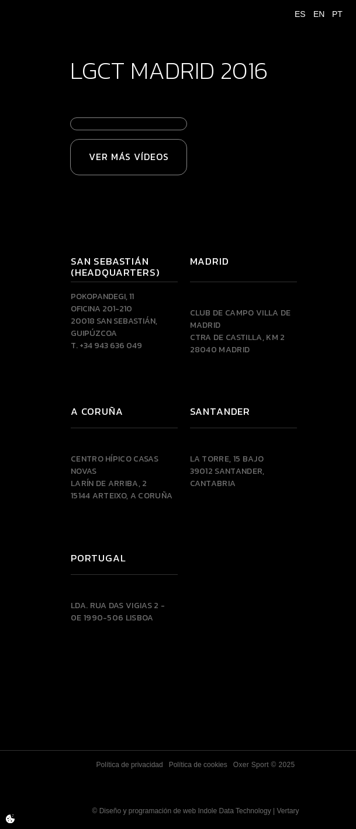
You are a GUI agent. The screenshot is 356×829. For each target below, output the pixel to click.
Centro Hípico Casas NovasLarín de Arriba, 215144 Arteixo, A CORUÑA (121, 477)
